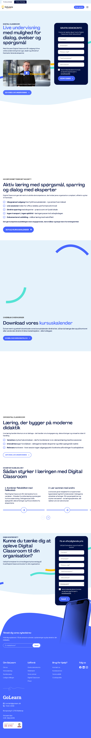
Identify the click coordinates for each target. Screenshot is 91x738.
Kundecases (7, 674)
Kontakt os (56, 667)
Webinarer (31, 671)
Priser (30, 681)
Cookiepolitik (57, 678)
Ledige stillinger (8, 678)
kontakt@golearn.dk (13, 703)
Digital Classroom (34, 678)
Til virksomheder (7, 2)
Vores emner (32, 674)
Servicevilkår (56, 674)
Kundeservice (57, 671)
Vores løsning (7, 671)
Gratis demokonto (34, 667)
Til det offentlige (20, 2)
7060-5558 (10, 706)
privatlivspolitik (65, 83)
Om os (5, 667)
